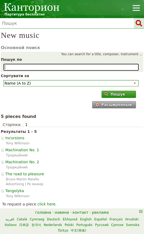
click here (46, 204)
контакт (80, 212)
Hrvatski (132, 219)
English (86, 219)
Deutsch (53, 219)
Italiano (11, 225)
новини (62, 212)
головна (43, 212)
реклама (100, 212)
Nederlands (53, 225)
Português (84, 225)
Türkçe (63, 230)
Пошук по (11, 59)
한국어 (36, 225)
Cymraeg (37, 219)
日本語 (24, 225)
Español (100, 219)
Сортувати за (15, 76)
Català (22, 219)
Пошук (114, 94)
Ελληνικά (70, 219)
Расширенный (113, 104)
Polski (69, 225)
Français (116, 219)
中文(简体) (78, 230)
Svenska (132, 225)
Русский (101, 225)
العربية (9, 219)
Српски (117, 225)
